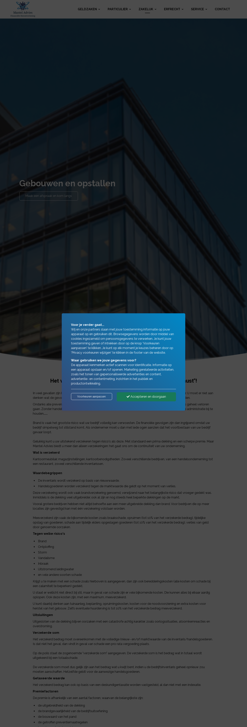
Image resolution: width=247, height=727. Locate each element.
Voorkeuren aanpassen (91, 396)
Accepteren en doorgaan (146, 396)
